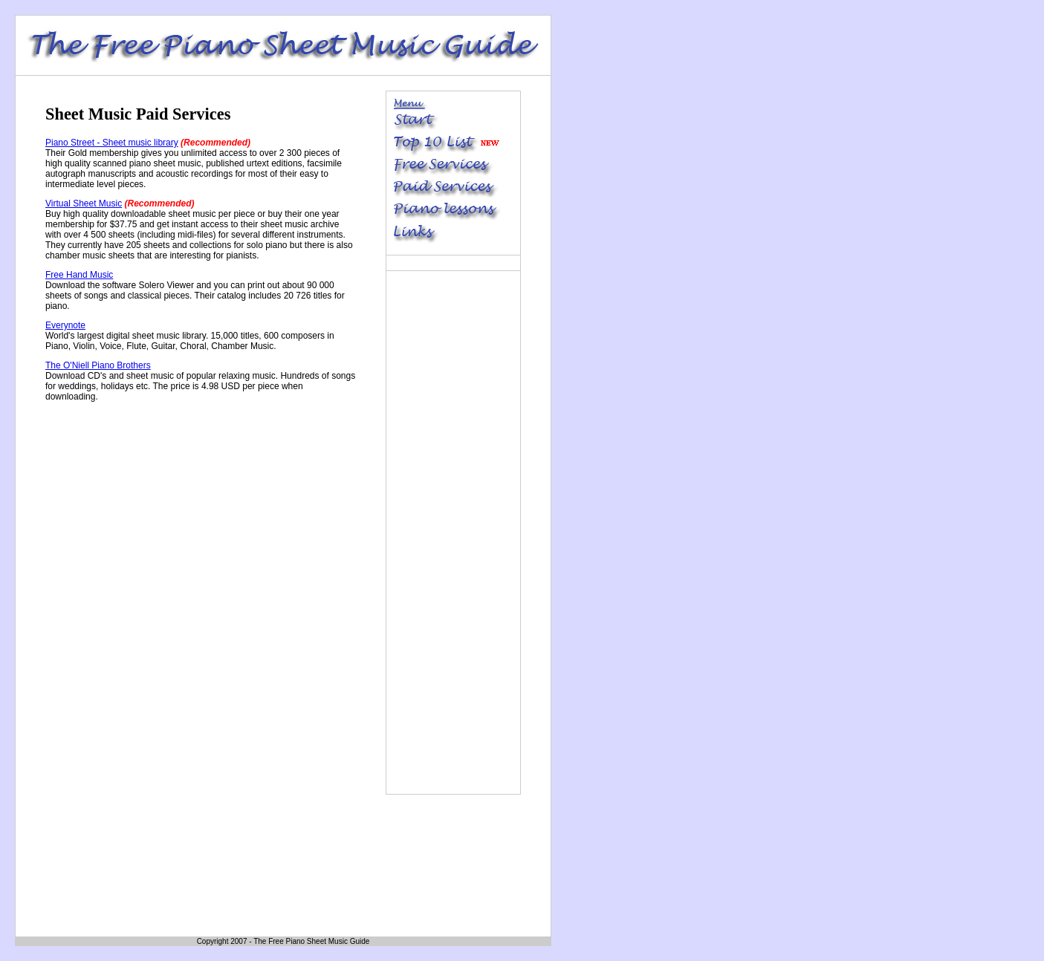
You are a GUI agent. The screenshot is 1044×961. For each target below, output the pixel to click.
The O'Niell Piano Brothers (98, 365)
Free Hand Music (79, 275)
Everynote (65, 325)
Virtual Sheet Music (83, 203)
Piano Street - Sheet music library (111, 142)
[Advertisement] (170, 515)
